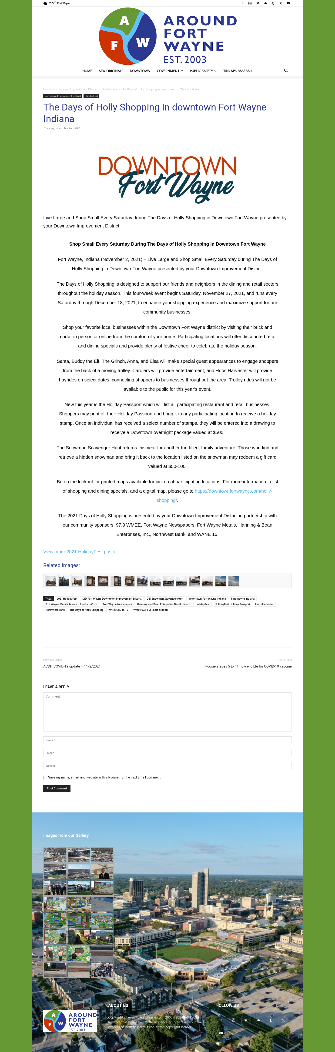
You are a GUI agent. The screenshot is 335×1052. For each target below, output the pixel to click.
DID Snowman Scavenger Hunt (165, 598)
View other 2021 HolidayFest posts (79, 551)
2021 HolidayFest (67, 598)
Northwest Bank (55, 609)
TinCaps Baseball (238, 71)
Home (87, 71)
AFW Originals (111, 71)
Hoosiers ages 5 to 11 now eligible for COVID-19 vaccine (248, 666)
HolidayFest (109, 89)
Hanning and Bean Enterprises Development (163, 604)
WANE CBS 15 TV (118, 609)
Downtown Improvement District (76, 89)
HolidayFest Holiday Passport (232, 604)
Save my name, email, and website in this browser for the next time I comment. (104, 777)
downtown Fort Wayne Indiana (207, 598)
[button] (286, 71)
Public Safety (203, 71)
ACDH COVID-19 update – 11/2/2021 (72, 666)
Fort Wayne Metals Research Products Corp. (71, 604)
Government (170, 71)
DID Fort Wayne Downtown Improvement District (111, 598)
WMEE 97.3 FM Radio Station (150, 609)
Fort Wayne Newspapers (117, 604)
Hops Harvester (264, 604)
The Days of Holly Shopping (86, 609)
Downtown (140, 71)
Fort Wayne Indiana (243, 598)
